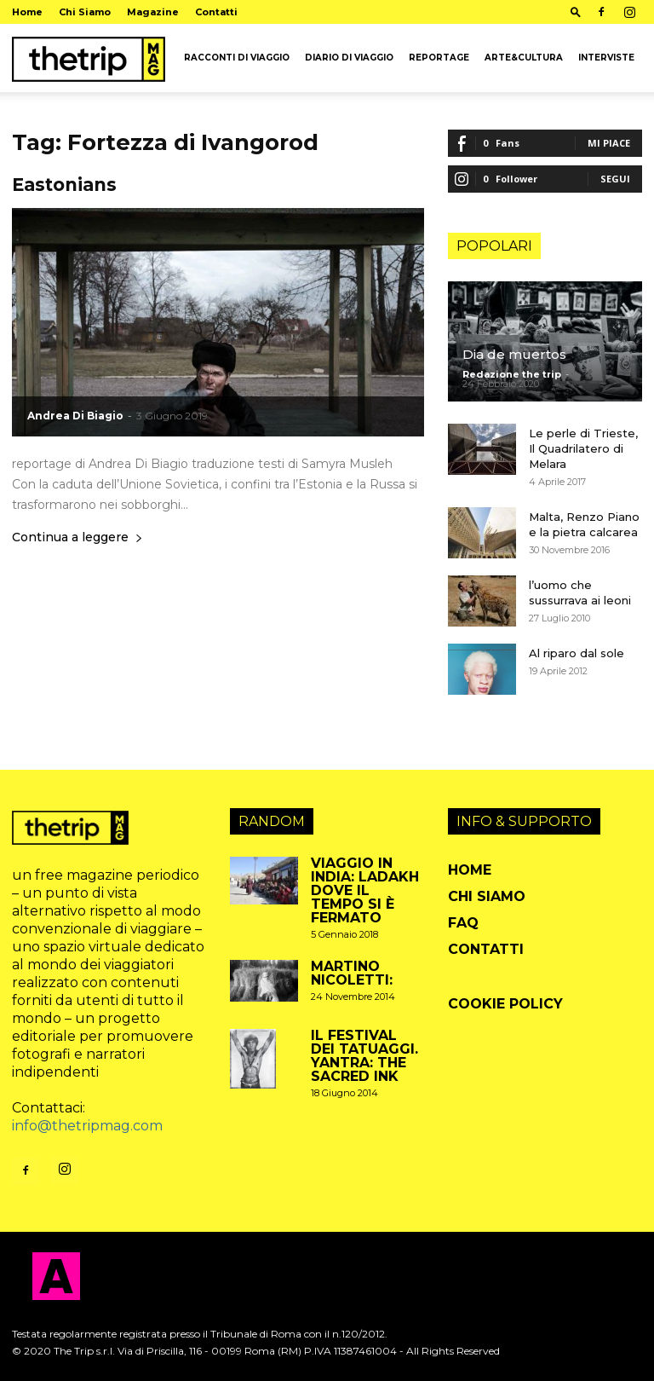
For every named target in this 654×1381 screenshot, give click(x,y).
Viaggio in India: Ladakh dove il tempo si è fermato (365, 890)
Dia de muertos (514, 354)
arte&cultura (524, 57)
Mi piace (609, 142)
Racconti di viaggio (237, 57)
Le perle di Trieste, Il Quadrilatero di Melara (583, 448)
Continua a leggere (77, 538)
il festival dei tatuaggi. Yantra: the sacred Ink (364, 1055)
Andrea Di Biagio (75, 415)
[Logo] (88, 58)
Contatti (216, 12)
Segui (615, 178)
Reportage (439, 57)
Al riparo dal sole (576, 653)
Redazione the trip (511, 374)
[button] (575, 11)
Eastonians (64, 184)
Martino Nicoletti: (352, 973)
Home (27, 12)
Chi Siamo (85, 12)
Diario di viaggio (349, 57)
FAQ (463, 923)
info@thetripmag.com (87, 1126)
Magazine (153, 12)
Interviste (606, 57)
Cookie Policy (505, 1004)
